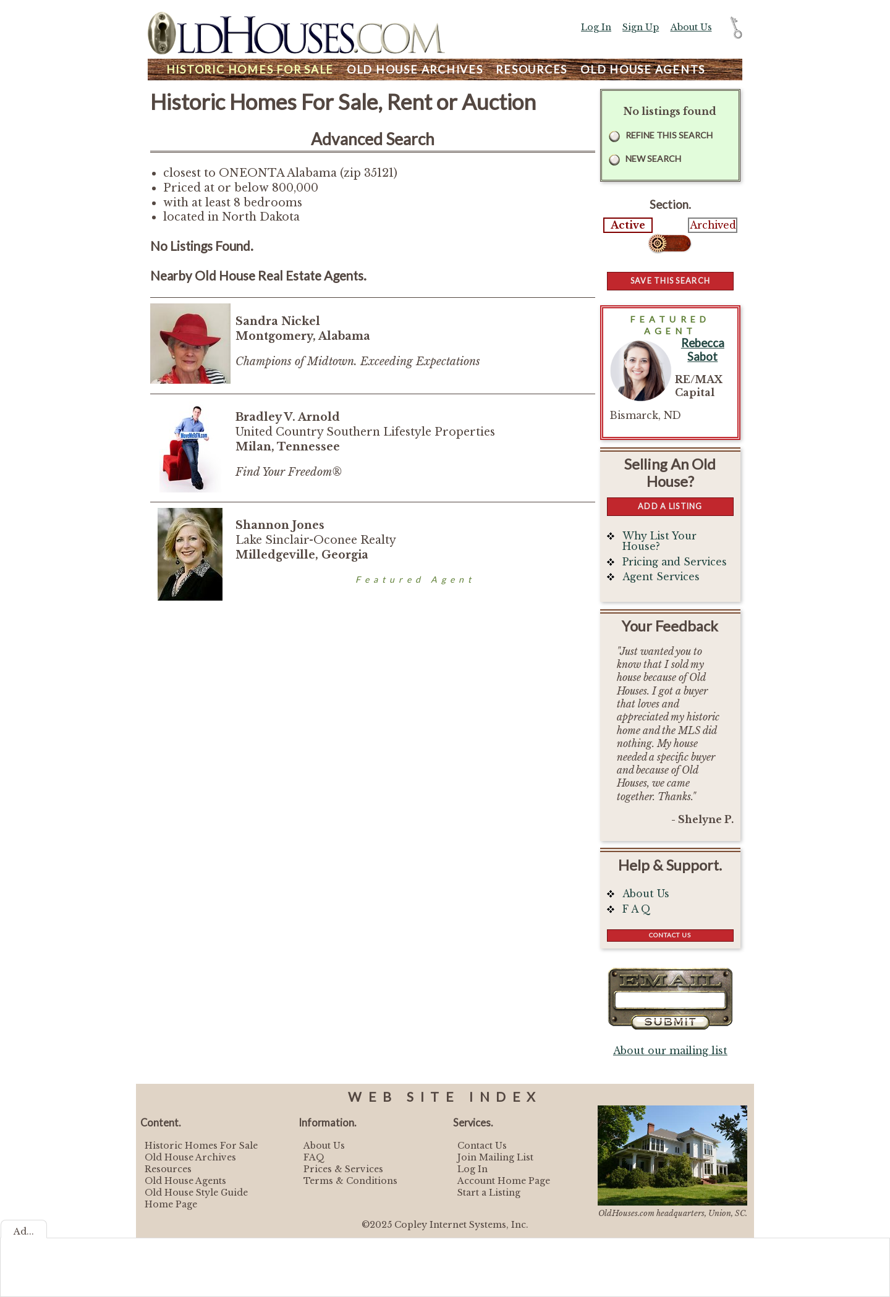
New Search (653, 158)
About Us (691, 27)
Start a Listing (488, 1192)
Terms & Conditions (350, 1180)
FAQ (313, 1157)
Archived (713, 225)
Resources (531, 69)
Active (628, 225)
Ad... (24, 1231)
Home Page (171, 1204)
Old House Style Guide (196, 1192)
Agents (642, 69)
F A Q (636, 909)
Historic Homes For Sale (201, 1145)
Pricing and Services (674, 562)
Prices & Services (343, 1169)
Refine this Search (669, 135)
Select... (670, 243)
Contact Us (670, 935)
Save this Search (670, 280)
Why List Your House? (659, 541)
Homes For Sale (250, 69)
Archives (415, 69)
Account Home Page (503, 1180)
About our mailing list (670, 1051)
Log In (596, 27)
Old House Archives (190, 1157)
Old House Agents (185, 1180)
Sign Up (640, 27)
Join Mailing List (495, 1157)
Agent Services (661, 577)
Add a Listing (670, 506)
